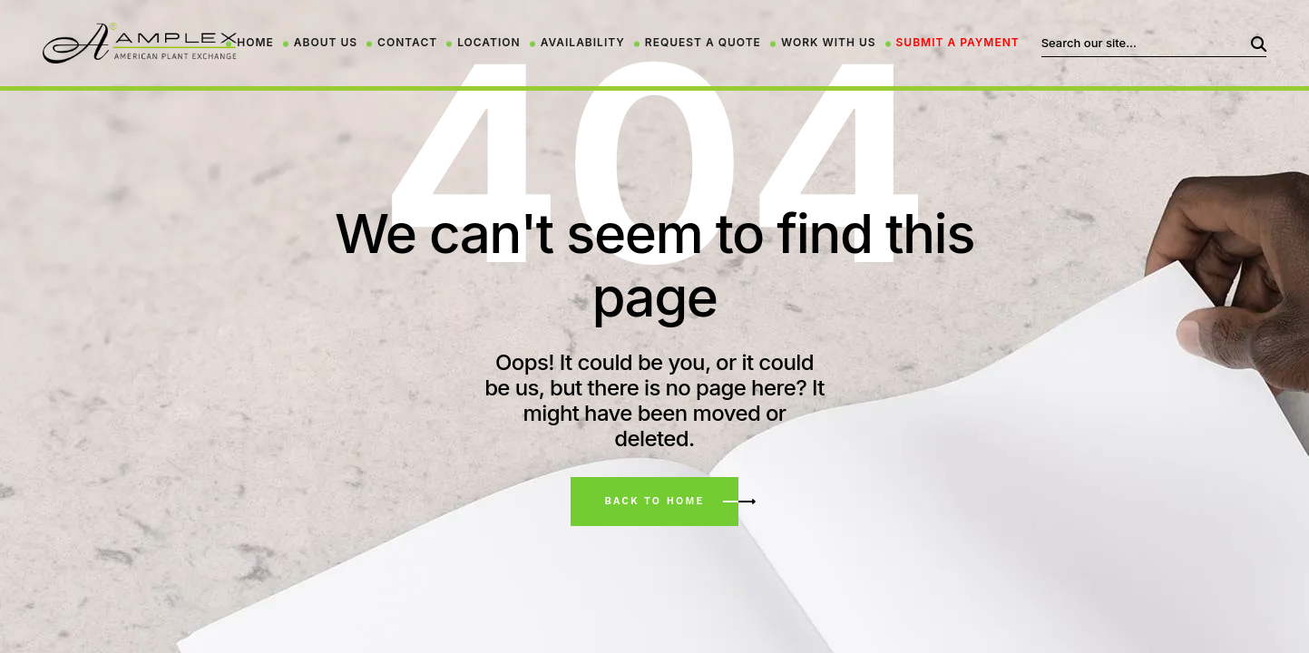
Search (1243, 43)
